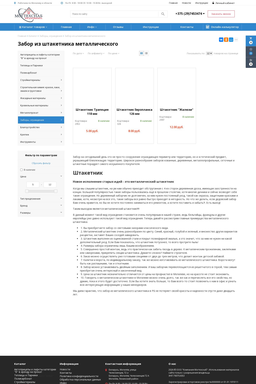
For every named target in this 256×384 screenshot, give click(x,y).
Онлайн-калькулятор (222, 27)
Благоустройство (41, 127)
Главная (173, 2)
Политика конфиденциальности (79, 376)
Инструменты (41, 142)
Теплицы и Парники (31, 65)
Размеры (41, 212)
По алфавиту (96, 53)
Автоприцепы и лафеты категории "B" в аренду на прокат (40, 56)
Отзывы (118, 27)
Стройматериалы (41, 80)
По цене (113, 53)
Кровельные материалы (41, 105)
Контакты (186, 27)
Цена (41, 176)
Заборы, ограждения (41, 120)
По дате (78, 53)
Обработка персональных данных (80, 379)
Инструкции (201, 2)
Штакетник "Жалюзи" (176, 110)
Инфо (92, 27)
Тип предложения (41, 198)
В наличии (29, 169)
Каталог (20, 364)
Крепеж (41, 134)
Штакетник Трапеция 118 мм (92, 112)
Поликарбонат (28, 72)
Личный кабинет (223, 3)
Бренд (41, 205)
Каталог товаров (33, 27)
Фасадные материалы (41, 98)
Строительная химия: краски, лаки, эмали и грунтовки (41, 89)
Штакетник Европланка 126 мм (134, 112)
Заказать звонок (221, 13)
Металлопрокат (41, 112)
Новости (186, 2)
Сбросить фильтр (41, 163)
